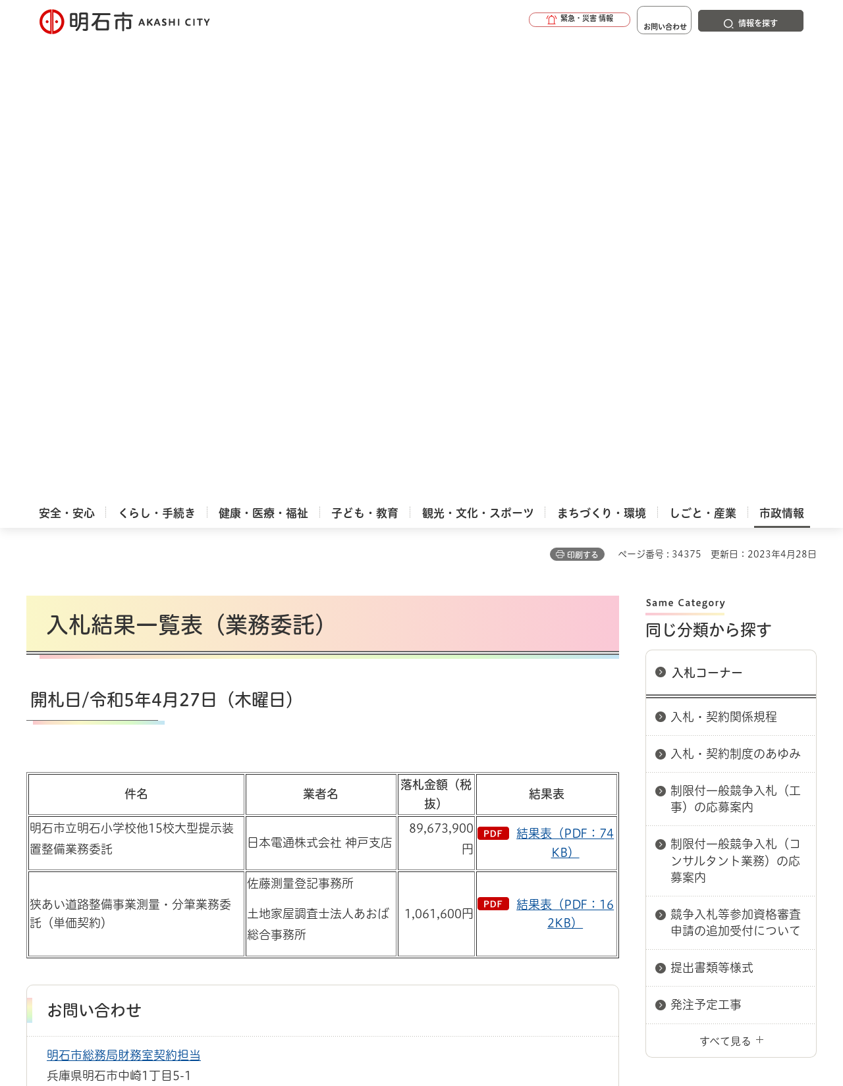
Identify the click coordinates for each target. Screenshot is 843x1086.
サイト (728, 821)
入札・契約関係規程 (723, 255)
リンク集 (633, 821)
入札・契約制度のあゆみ (735, 291)
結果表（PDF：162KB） (565, 451)
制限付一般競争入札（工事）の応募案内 (735, 337)
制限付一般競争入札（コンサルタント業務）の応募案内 (735, 398)
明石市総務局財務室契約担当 (124, 593)
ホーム (39, 774)
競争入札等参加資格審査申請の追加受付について (735, 460)
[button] (540, 21)
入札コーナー (707, 211)
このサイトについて (135, 821)
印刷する (583, 93)
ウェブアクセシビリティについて (317, 821)
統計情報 (461, 1020)
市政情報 (83, 774)
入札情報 (131, 774)
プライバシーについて (504, 821)
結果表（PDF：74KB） (565, 380)
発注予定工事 (706, 542)
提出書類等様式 (711, 505)
